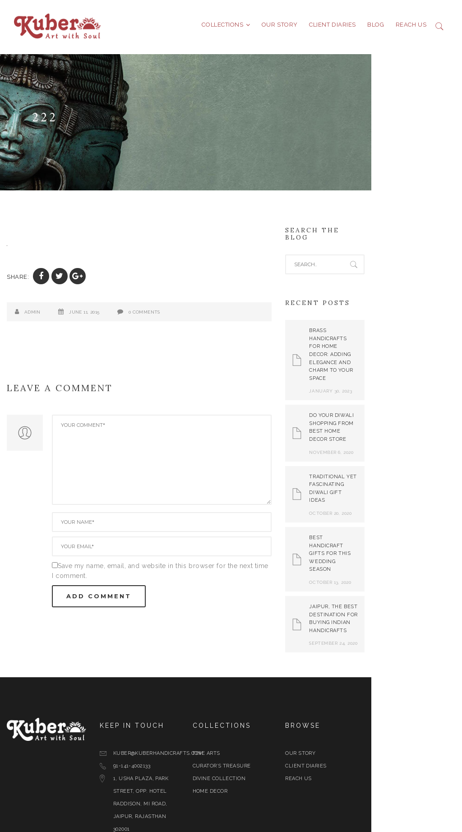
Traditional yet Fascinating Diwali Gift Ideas (411, 449)
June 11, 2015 (84, 315)
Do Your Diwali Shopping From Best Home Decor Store (407, 396)
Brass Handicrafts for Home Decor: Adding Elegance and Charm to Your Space (412, 339)
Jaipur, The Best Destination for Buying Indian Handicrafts (412, 555)
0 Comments (144, 315)
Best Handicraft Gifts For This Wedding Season (410, 502)
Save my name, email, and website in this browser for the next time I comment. (182, 569)
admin (32, 315)
